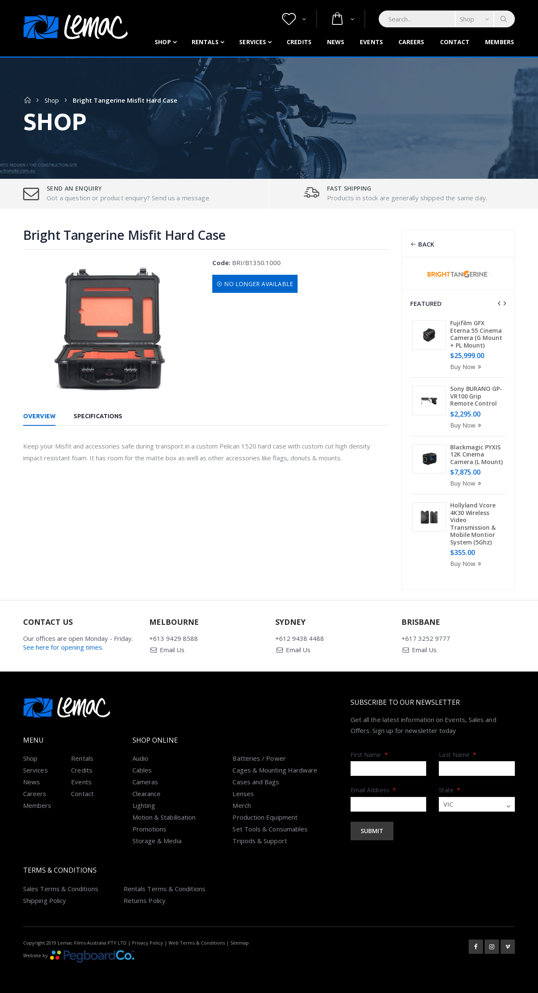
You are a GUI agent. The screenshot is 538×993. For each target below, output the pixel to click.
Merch (241, 805)
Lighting (144, 805)
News (335, 42)
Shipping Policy (44, 900)
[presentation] (499, 303)
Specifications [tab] (98, 416)
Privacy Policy (147, 943)
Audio (140, 758)
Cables (142, 770)
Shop (163, 42)
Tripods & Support (259, 840)
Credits (299, 42)
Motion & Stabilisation (164, 817)
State (449, 790)
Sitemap (239, 943)
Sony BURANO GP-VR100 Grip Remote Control (476, 396)
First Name (369, 755)
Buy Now (467, 367)
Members (499, 42)
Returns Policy (145, 900)
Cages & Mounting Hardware (274, 770)
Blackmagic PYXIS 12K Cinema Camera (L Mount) (476, 454)
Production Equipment (265, 817)
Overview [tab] (39, 416)
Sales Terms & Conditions (60, 888)
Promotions (149, 829)
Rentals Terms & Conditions (165, 888)
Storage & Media (157, 840)
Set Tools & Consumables (270, 829)
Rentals (205, 42)
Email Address (373, 790)
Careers (411, 42)
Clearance (146, 793)
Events (371, 42)
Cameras (145, 782)
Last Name (457, 755)
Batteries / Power (258, 758)
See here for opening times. (63, 647)
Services (252, 42)
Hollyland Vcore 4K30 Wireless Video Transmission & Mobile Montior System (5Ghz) (473, 523)
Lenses (242, 793)
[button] (294, 19)
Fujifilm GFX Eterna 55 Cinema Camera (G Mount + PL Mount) (476, 334)
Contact (455, 42)
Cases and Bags (255, 782)
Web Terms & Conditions (197, 943)
